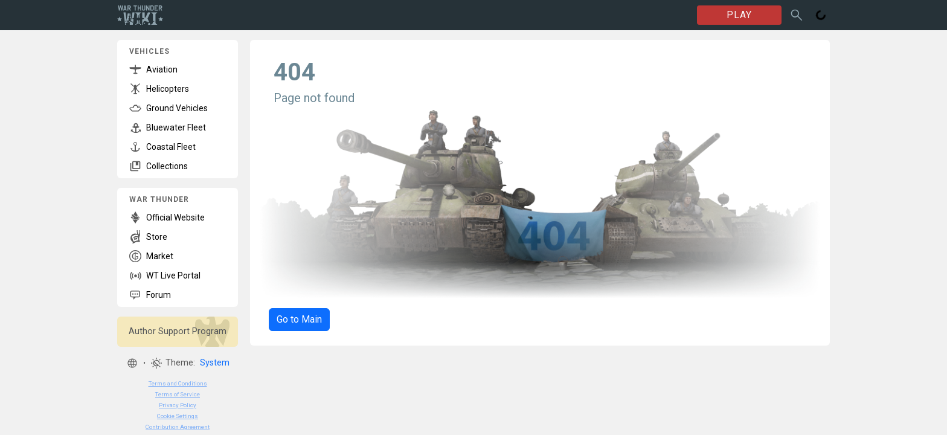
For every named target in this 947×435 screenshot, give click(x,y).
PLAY (739, 15)
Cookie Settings (177, 416)
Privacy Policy (177, 405)
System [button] (215, 363)
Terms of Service (177, 394)
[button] (132, 363)
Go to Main (299, 319)
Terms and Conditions (178, 383)
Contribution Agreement (178, 427)
